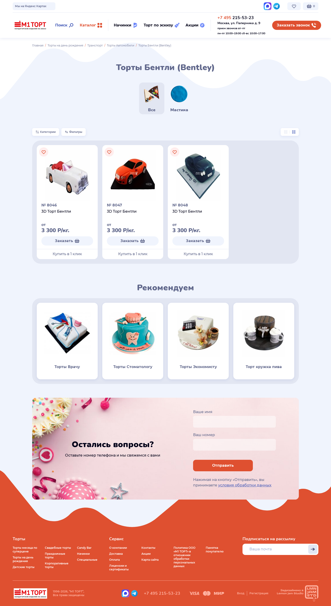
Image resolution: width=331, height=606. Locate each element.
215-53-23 (235, 17)
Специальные (87, 559)
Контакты (122, 6)
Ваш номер (204, 435)
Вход (240, 593)
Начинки (83, 553)
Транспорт (95, 45)
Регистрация (258, 593)
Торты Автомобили (120, 45)
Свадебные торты (58, 547)
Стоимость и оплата (94, 6)
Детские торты (23, 567)
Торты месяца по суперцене (25, 549)
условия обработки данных (244, 485)
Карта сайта (150, 559)
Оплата (114, 559)
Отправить (223, 465)
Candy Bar (84, 547)
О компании (21, 6)
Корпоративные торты (56, 565)
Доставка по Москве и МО (55, 6)
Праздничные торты (55, 555)
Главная (37, 45)
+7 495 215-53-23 (162, 593)
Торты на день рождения (65, 45)
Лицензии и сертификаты (119, 567)
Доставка (116, 553)
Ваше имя (202, 412)
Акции (146, 553)
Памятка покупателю (215, 549)
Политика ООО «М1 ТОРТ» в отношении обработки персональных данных (184, 557)
